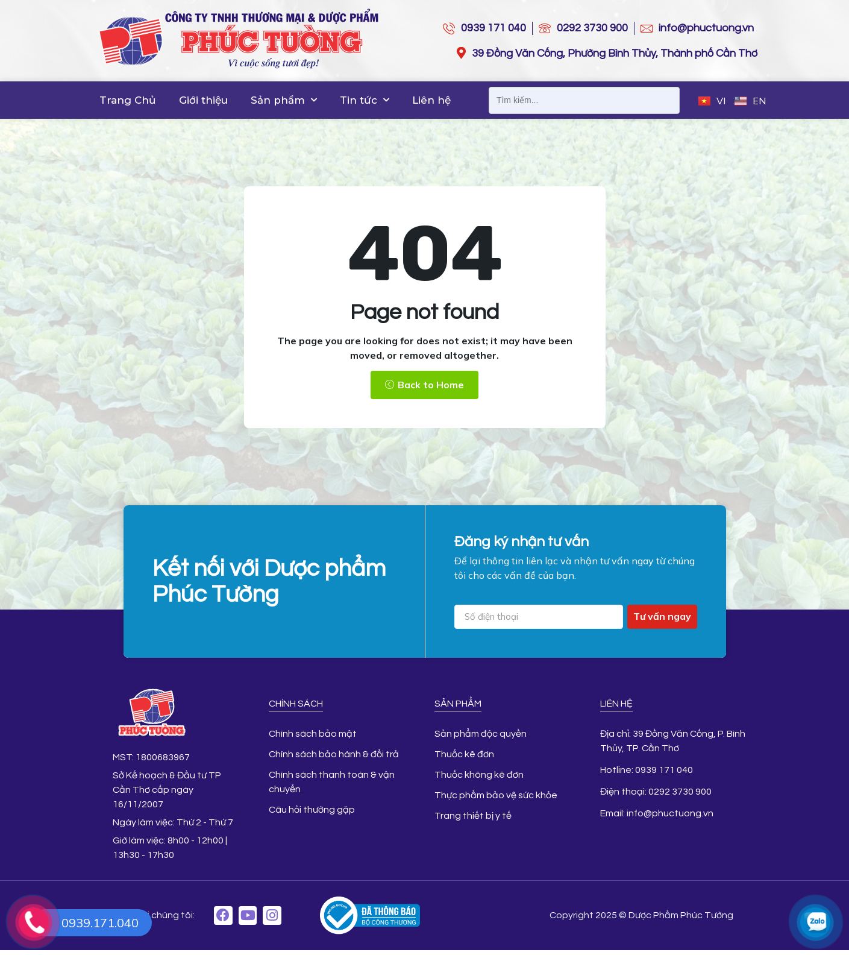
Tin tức (364, 100)
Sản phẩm (284, 100)
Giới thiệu (203, 100)
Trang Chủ (127, 100)
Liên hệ (431, 100)
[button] (424, 384)
